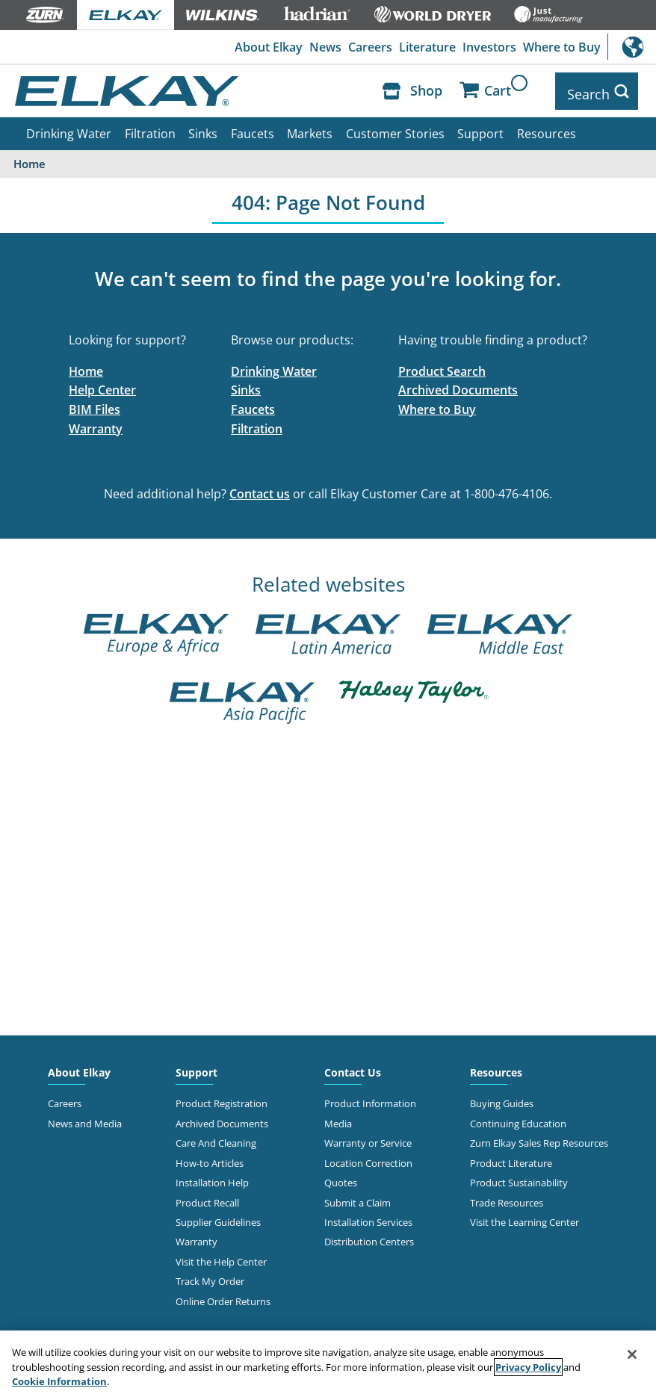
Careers (369, 47)
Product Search (442, 365)
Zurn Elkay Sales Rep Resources (539, 1137)
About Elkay (266, 47)
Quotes (340, 1176)
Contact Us (352, 1066)
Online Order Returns (223, 1295)
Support (480, 128)
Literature (425, 47)
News (323, 47)
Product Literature (511, 1157)
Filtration (150, 128)
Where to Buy (561, 47)
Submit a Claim (357, 1197)
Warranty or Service (368, 1137)
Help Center (102, 384)
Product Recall (207, 1197)
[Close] (632, 1354)
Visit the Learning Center (524, 1216)
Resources (546, 128)
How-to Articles (210, 1157)
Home (86, 365)
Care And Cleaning (216, 1137)
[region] (328, 1364)
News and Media (85, 1117)
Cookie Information (59, 1381)
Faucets (252, 128)
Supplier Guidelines (218, 1216)
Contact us (259, 488)
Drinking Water (68, 128)
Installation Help (212, 1176)
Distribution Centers (369, 1235)
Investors (489, 47)
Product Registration (221, 1097)
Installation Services (368, 1216)
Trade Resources (506, 1197)
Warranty (96, 423)
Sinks (202, 128)
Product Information (370, 1097)
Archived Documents (458, 384)
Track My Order (210, 1275)
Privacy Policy (528, 1367)
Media (338, 1117)
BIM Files (94, 403)
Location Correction (368, 1157)
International (631, 47)
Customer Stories (395, 128)
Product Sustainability (519, 1176)
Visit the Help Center (221, 1256)
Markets (309, 128)
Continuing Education (518, 1117)
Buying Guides (501, 1097)
